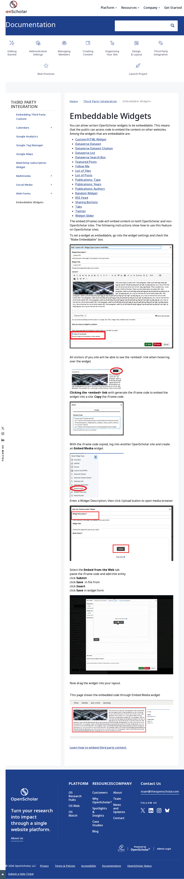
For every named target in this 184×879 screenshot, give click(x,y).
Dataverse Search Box (90, 157)
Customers (97, 793)
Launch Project (138, 74)
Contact (119, 818)
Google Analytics (27, 136)
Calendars (22, 127)
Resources (130, 8)
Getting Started (12, 53)
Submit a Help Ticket (21, 874)
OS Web (74, 806)
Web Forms (23, 193)
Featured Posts (86, 162)
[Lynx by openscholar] (124, 849)
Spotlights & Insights (97, 811)
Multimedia (23, 176)
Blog (95, 831)
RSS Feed (81, 198)
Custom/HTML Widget (90, 139)
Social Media (24, 184)
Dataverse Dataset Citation (94, 148)
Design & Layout (136, 53)
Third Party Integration (100, 101)
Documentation (30, 24)
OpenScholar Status (139, 866)
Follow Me (82, 166)
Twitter (80, 211)
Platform (109, 8)
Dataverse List (85, 153)
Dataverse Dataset (88, 144)
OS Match (73, 813)
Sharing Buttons (86, 202)
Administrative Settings (38, 53)
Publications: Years (88, 184)
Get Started (173, 8)
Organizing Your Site (112, 53)
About (117, 793)
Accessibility (88, 866)
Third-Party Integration (161, 53)
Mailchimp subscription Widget (31, 165)
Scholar (140, 848)
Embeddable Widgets (29, 202)
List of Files (83, 171)
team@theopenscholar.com (160, 791)
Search (174, 26)
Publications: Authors (90, 189)
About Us (17, 838)
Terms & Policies (65, 866)
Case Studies (97, 823)
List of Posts (83, 175)
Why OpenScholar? (97, 800)
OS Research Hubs (75, 796)
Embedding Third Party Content (31, 117)
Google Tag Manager (29, 145)
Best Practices (46, 74)
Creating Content (88, 53)
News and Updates (119, 808)
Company (152, 8)
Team (117, 799)
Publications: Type (88, 180)
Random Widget (86, 193)
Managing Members (64, 53)
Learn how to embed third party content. (98, 747)
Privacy (44, 866)
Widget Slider (84, 216)
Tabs (78, 207)
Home (74, 101)
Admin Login (164, 848)
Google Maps (24, 154)
